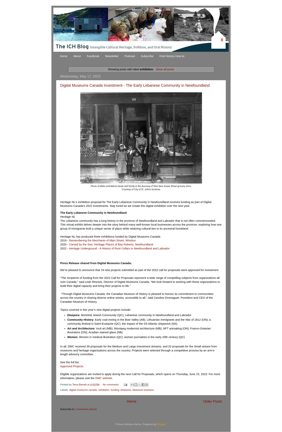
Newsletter (112, 56)
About (77, 56)
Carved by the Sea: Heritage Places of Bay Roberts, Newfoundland (111, 244)
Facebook (93, 56)
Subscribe (147, 56)
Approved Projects (71, 366)
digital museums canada (83, 389)
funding (115, 389)
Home (63, 56)
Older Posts (212, 401)
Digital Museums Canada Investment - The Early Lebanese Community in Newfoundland (135, 85)
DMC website (103, 378)
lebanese (126, 389)
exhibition (103, 389)
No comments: (111, 384)
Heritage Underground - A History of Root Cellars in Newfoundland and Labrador (119, 248)
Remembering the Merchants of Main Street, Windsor (102, 240)
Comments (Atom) (86, 409)
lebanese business (143, 389)
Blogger (161, 424)
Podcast (130, 56)
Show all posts (165, 69)
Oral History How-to (171, 56)
